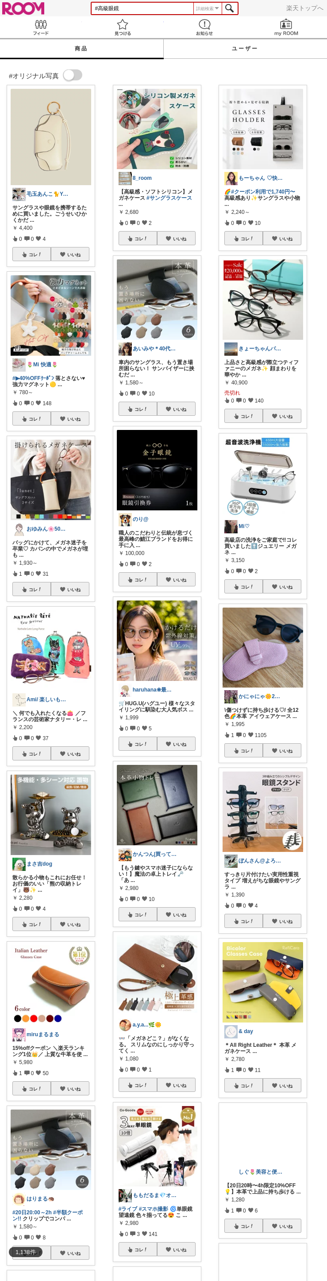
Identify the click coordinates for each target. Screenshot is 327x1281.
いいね (74, 254)
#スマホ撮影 (154, 1209)
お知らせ (205, 27)
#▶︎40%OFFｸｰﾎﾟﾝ (33, 378)
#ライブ (128, 1209)
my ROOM (286, 27)
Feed (41, 27)
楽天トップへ (304, 7)
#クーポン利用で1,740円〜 (263, 192)
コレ (35, 254)
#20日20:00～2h (32, 1212)
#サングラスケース (169, 198)
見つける (123, 27)
